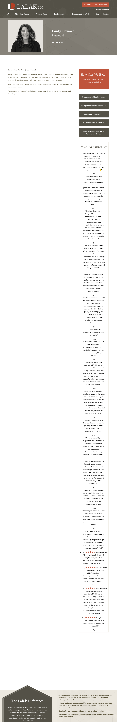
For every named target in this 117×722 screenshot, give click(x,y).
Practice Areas (41, 14)
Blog (97, 14)
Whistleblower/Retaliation (93, 123)
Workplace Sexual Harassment (93, 105)
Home (8, 14)
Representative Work (80, 14)
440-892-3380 (103, 9)
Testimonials (59, 14)
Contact (106, 14)
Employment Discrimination (93, 97)
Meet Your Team (22, 14)
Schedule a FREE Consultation (95, 4)
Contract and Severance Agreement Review (93, 132)
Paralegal (58, 35)
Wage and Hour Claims (93, 114)
